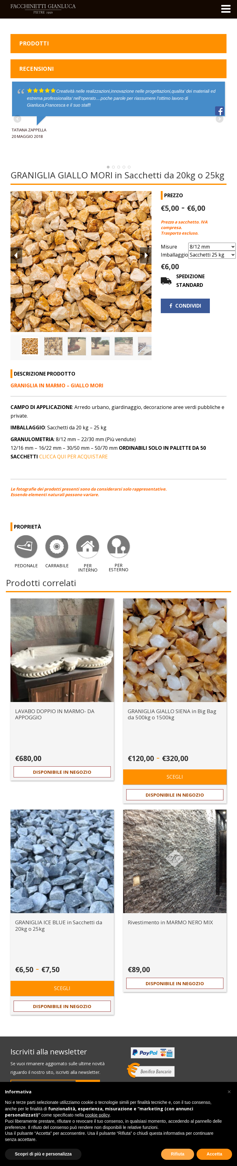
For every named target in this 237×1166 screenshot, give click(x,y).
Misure (169, 246)
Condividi (185, 305)
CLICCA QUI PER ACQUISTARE (73, 456)
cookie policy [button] (97, 1115)
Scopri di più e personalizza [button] (43, 1153)
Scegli (175, 776)
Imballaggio (174, 254)
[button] (229, 1092)
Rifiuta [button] (178, 1153)
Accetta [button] (214, 1153)
